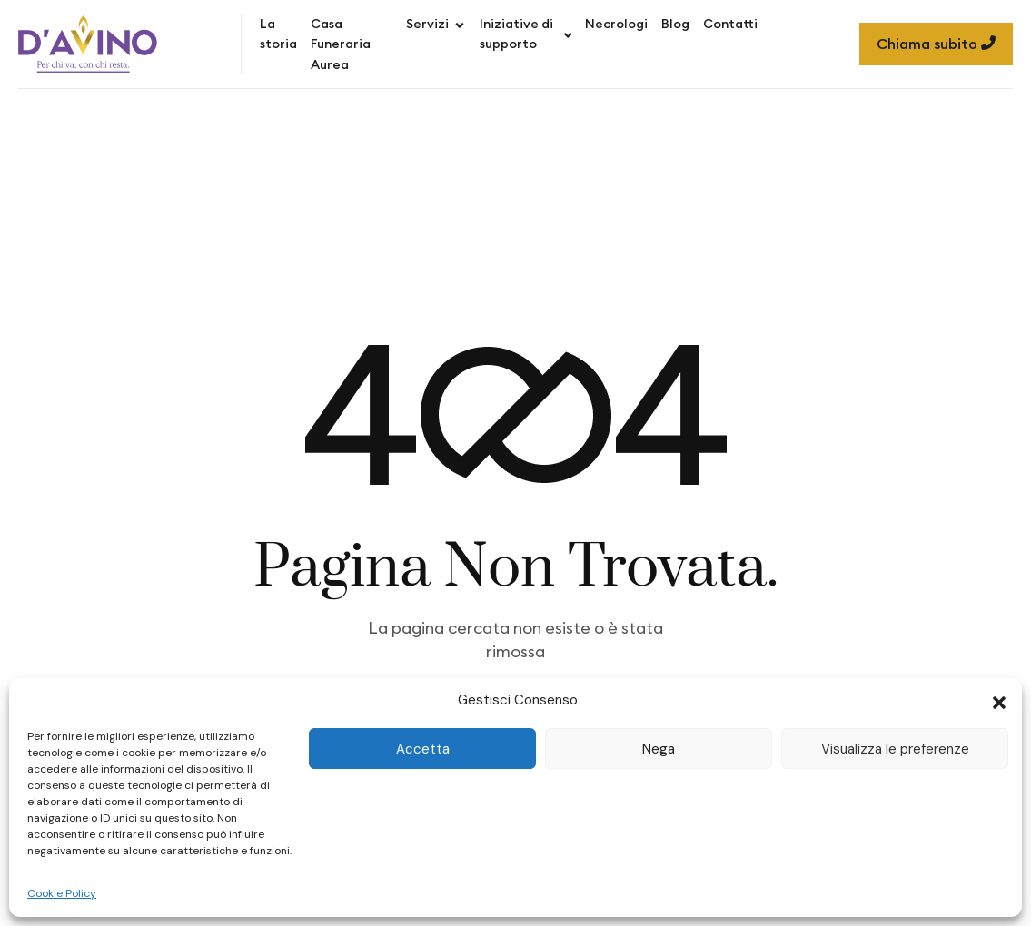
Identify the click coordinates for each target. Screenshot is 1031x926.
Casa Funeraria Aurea (341, 44)
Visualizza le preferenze (895, 749)
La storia (278, 33)
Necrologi (616, 23)
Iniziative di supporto (525, 33)
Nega (658, 749)
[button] (999, 701)
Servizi (436, 23)
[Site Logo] (87, 43)
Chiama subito (936, 43)
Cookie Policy (61, 893)
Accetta (423, 749)
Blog (675, 23)
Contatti (730, 23)
